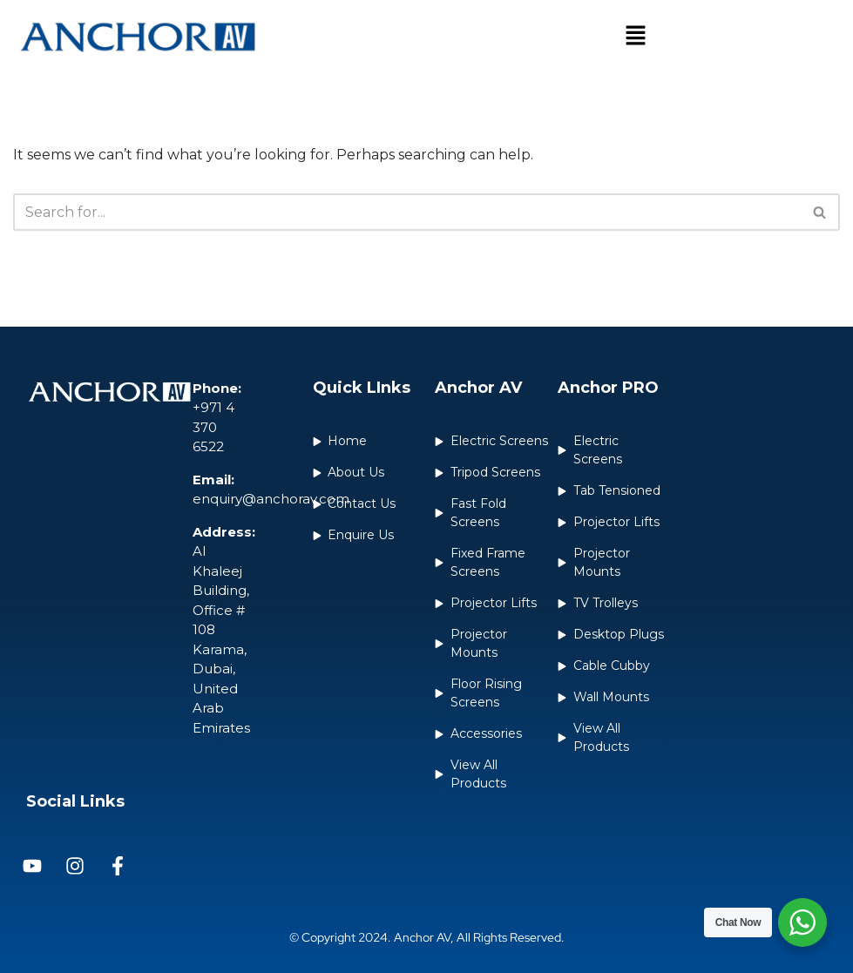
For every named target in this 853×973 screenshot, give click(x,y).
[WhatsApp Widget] (802, 922)
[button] (635, 36)
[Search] (407, 212)
